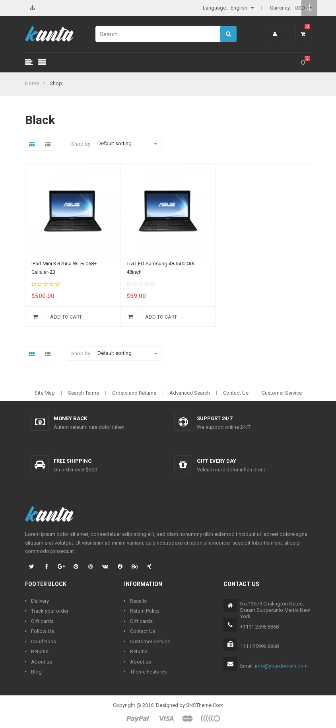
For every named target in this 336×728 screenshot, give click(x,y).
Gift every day (216, 461)
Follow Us (42, 631)
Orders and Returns (134, 393)
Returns (40, 651)
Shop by (80, 144)
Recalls (138, 601)
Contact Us (236, 393)
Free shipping (73, 461)
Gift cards (42, 621)
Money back (70, 418)
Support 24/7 (214, 418)
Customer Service (282, 393)
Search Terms (83, 393)
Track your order (49, 611)
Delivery (40, 601)
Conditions (43, 641)
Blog (36, 672)
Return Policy (144, 611)
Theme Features (148, 672)
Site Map (45, 393)
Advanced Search (189, 393)
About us (41, 662)
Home (32, 83)
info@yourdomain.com (281, 666)
